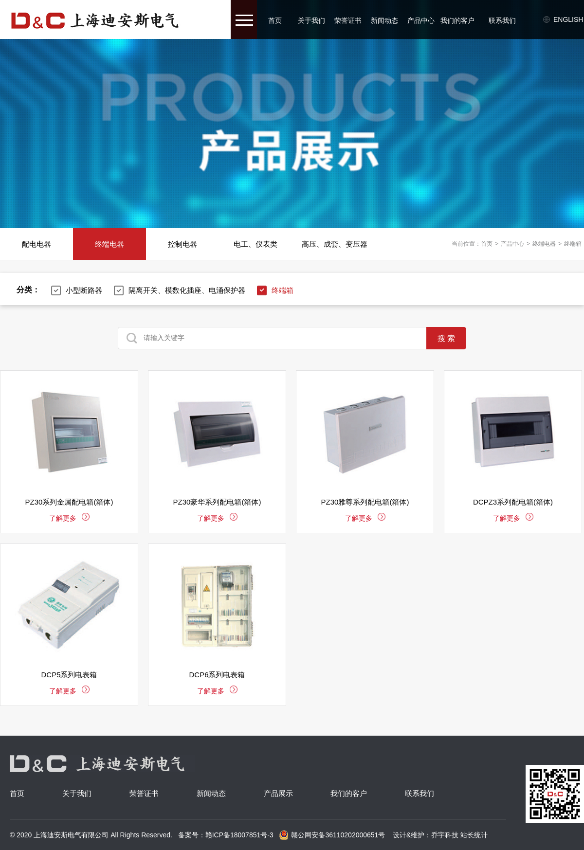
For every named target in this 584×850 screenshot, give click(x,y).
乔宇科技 (444, 835)
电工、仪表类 (255, 244)
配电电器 (36, 244)
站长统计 (474, 835)
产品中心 (421, 20)
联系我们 (502, 20)
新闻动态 (384, 20)
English (568, 19)
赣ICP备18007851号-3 (239, 835)
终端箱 (573, 243)
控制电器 (182, 244)
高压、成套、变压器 (334, 244)
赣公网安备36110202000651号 (332, 835)
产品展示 (278, 793)
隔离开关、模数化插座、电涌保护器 (186, 290)
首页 (275, 20)
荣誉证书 (348, 20)
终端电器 (109, 244)
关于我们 (311, 20)
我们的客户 (457, 20)
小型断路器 (84, 290)
